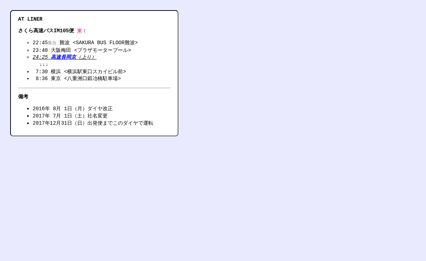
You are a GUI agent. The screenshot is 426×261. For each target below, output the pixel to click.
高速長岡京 (63, 57)
